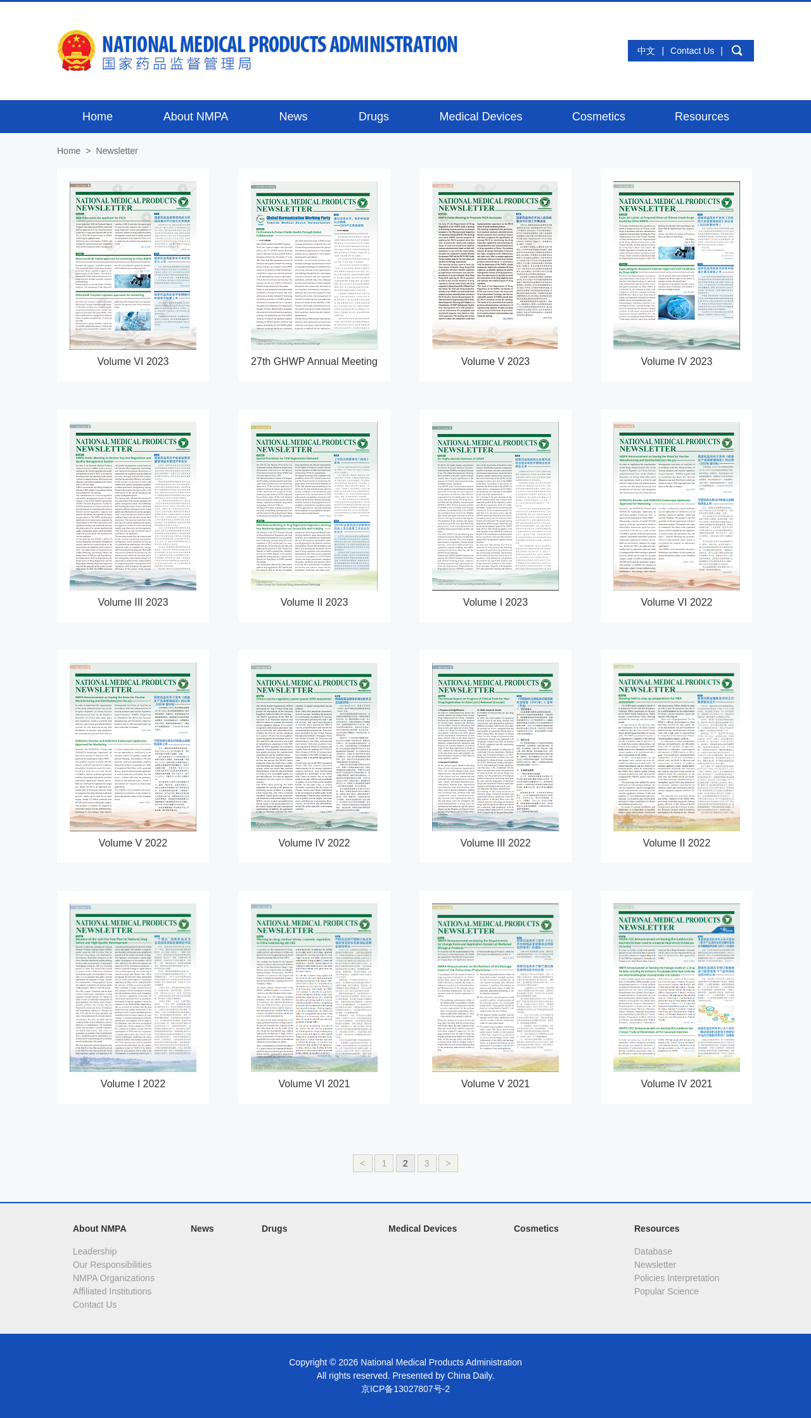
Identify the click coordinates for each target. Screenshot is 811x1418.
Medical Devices (422, 1228)
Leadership (95, 1251)
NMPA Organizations (114, 1278)
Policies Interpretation (677, 1278)
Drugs (274, 1228)
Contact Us (692, 51)
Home (68, 151)
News (202, 1228)
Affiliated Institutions (112, 1291)
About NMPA (100, 1228)
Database (653, 1251)
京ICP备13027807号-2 (405, 1389)
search (737, 50)
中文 (646, 51)
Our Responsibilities (112, 1265)
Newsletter (655, 1265)
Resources (657, 1228)
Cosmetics (536, 1228)
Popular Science (666, 1291)
